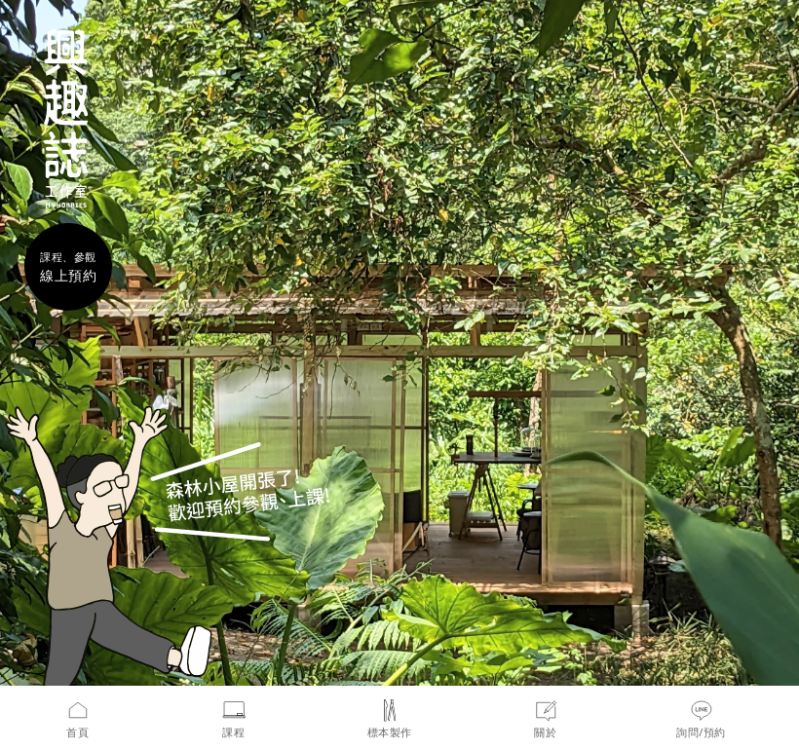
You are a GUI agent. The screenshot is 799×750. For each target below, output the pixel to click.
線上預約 (68, 275)
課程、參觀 (68, 256)
